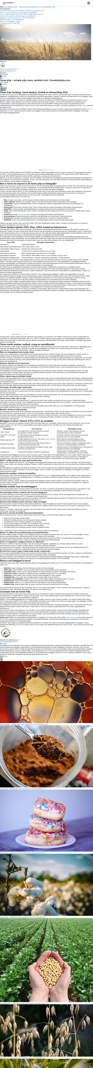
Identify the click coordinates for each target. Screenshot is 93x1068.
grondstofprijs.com (9, 71)
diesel (28, 214)
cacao (68, 617)
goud (75, 617)
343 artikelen (4, 642)
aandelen (10, 111)
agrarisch (48, 475)
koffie (51, 439)
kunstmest (21, 214)
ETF (88, 109)
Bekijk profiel (13, 642)
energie (15, 214)
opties (22, 582)
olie (72, 617)
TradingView (51, 170)
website (3, 643)
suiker (47, 439)
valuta (84, 105)
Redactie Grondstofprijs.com (9, 69)
